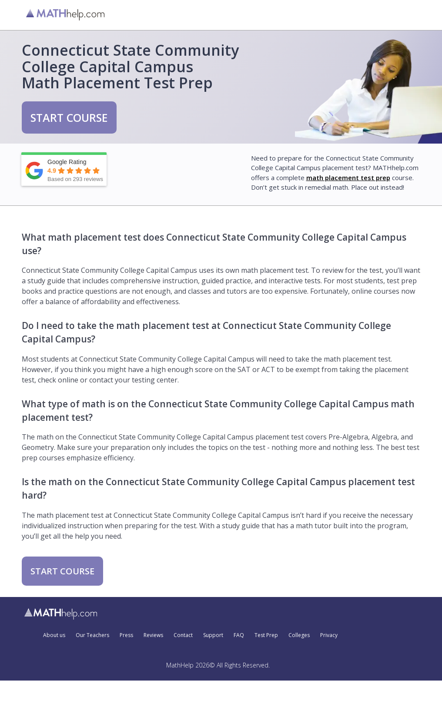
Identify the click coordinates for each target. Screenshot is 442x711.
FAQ (239, 635)
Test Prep (266, 635)
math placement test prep (348, 177)
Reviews (153, 635)
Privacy (329, 635)
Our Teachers (92, 635)
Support (213, 635)
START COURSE (69, 117)
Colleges (299, 635)
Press (126, 635)
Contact (183, 635)
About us (54, 635)
